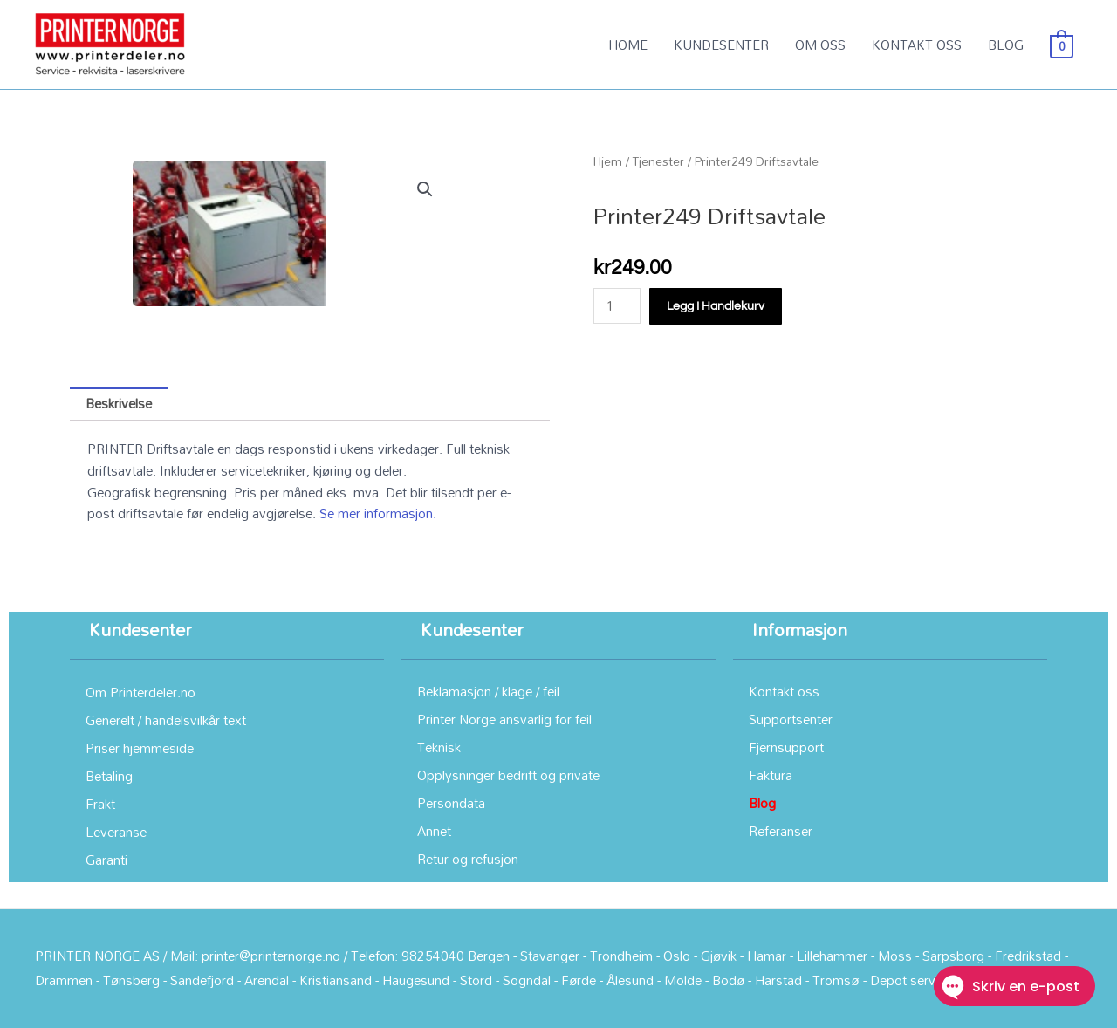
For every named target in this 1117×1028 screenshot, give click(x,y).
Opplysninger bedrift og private (508, 775)
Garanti (106, 859)
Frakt (100, 804)
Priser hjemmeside (140, 748)
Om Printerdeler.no (140, 692)
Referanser (780, 831)
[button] (425, 189)
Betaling (109, 776)
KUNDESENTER (721, 44)
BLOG (1006, 44)
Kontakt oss (784, 691)
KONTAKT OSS (917, 44)
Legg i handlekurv (715, 306)
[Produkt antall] (617, 306)
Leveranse (116, 832)
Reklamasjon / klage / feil (488, 691)
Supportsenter (791, 719)
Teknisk (439, 747)
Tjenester (658, 161)
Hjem (607, 161)
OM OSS (820, 44)
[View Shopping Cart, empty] (1061, 44)
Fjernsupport (786, 747)
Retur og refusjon (467, 859)
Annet (434, 831)
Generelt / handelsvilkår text (166, 720)
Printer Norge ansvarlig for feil (504, 719)
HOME (628, 44)
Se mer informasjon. (377, 513)
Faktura (770, 775)
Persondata (451, 803)
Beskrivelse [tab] (119, 403)
